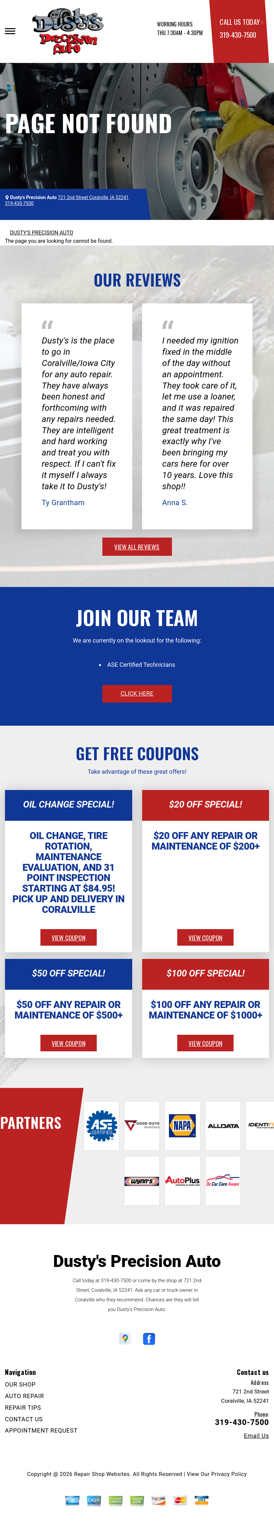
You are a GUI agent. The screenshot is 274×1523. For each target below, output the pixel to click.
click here (137, 693)
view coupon (68, 937)
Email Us (256, 1436)
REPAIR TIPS (23, 1407)
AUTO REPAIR (24, 1395)
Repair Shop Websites (102, 1474)
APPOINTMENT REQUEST (41, 1430)
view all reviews (136, 546)
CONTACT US (24, 1419)
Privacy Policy (229, 1474)
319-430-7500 (238, 34)
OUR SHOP (20, 1384)
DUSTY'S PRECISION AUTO (41, 233)
